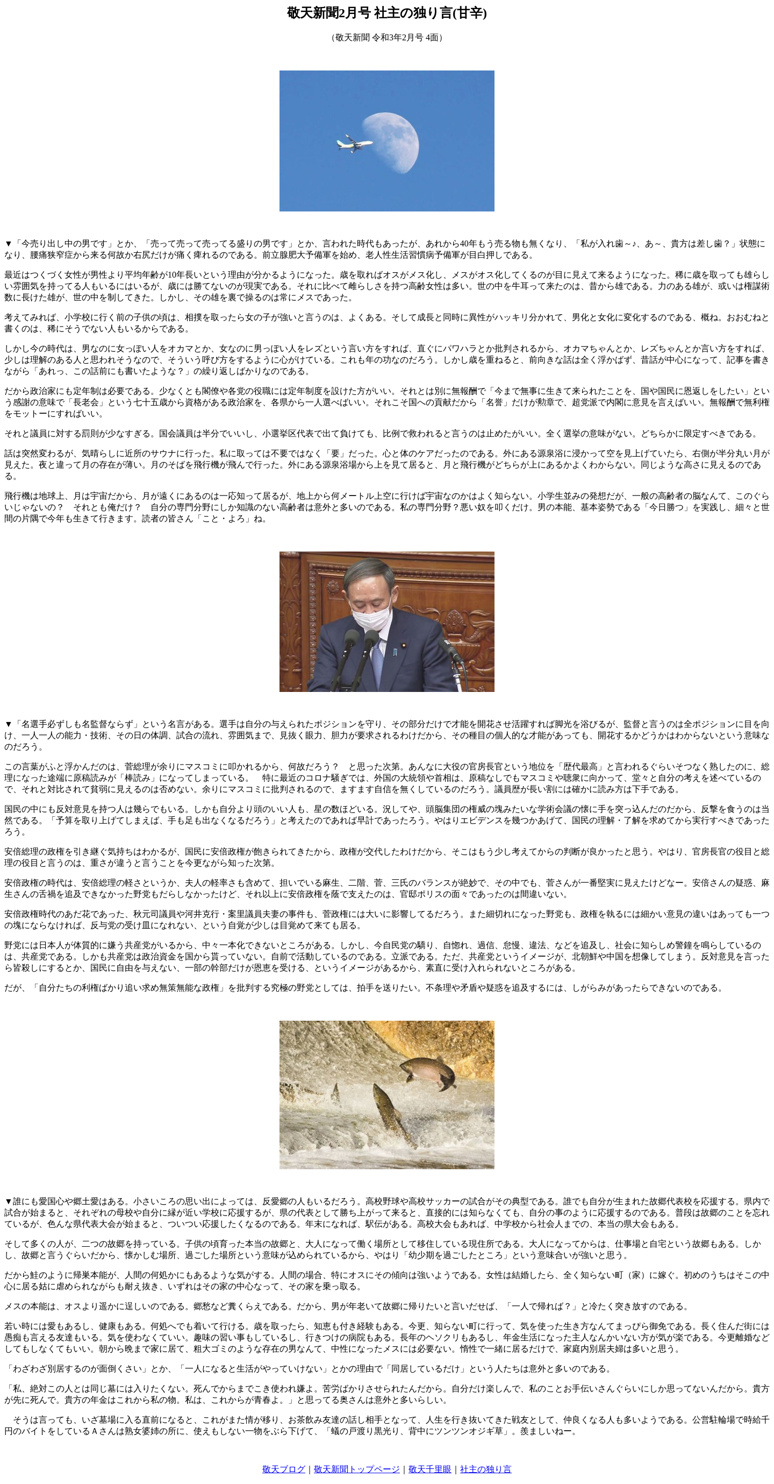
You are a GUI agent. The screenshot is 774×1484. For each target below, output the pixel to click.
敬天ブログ (283, 1469)
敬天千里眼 (430, 1469)
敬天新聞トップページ (357, 1469)
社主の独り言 (486, 1469)
